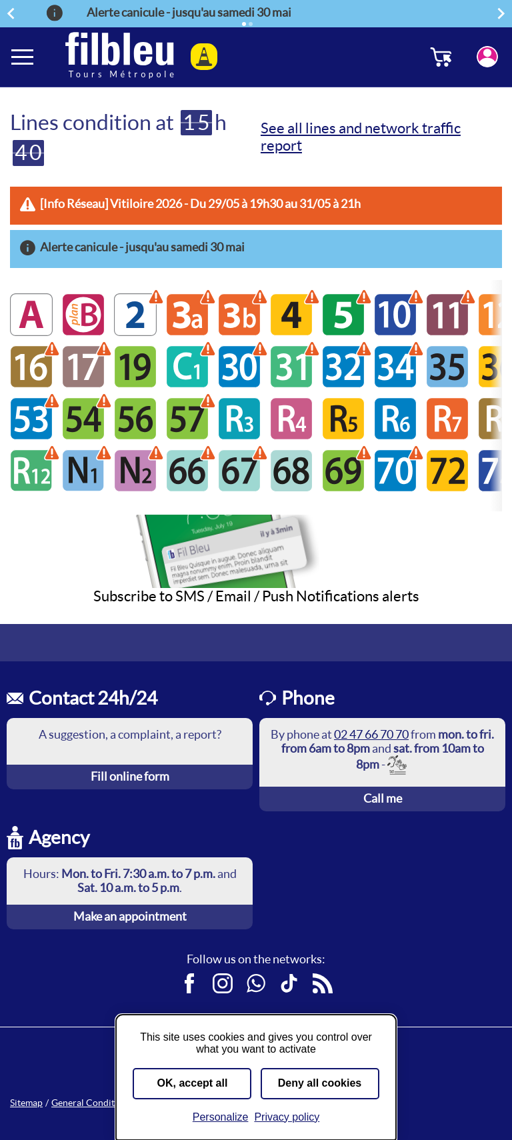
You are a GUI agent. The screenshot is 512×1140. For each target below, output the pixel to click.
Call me (382, 798)
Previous (13, 13)
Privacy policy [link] (286, 1117)
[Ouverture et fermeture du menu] (23, 56)
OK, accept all (192, 1083)
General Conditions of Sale (106, 1102)
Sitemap (26, 1102)
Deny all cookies (319, 1083)
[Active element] (244, 24)
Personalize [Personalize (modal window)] (221, 1117)
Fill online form (130, 776)
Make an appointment (130, 916)
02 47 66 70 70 (371, 734)
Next (503, 13)
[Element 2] (251, 24)
